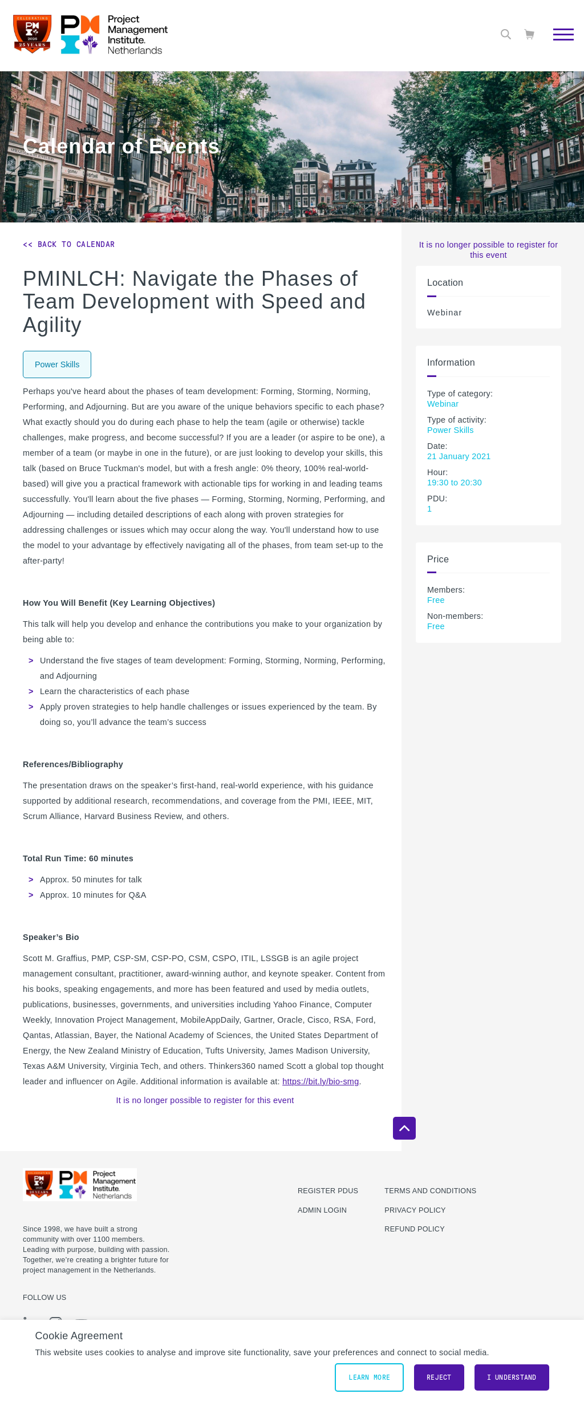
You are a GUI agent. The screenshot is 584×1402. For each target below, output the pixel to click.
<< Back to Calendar (69, 244)
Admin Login (322, 1210)
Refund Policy (414, 1229)
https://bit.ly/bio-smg (320, 1081)
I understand (512, 1377)
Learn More (369, 1377)
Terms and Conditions (430, 1191)
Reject (439, 1377)
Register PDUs (328, 1191)
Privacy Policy (414, 1210)
